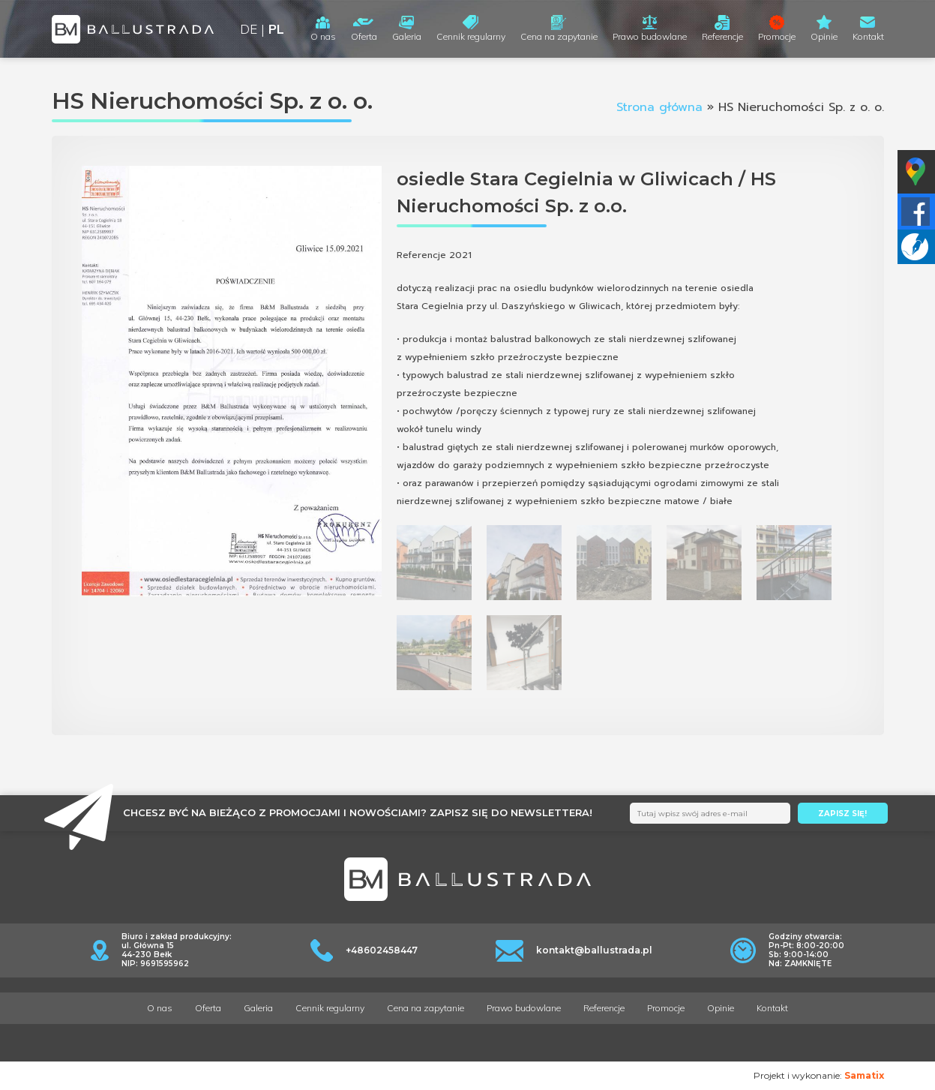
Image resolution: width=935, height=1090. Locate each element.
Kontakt (868, 36)
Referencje (722, 36)
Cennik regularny (470, 36)
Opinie (824, 36)
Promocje (777, 36)
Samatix (864, 1075)
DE (248, 29)
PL (276, 29)
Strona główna (659, 107)
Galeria (406, 36)
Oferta (364, 36)
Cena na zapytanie (559, 36)
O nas (323, 36)
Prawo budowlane (650, 36)
